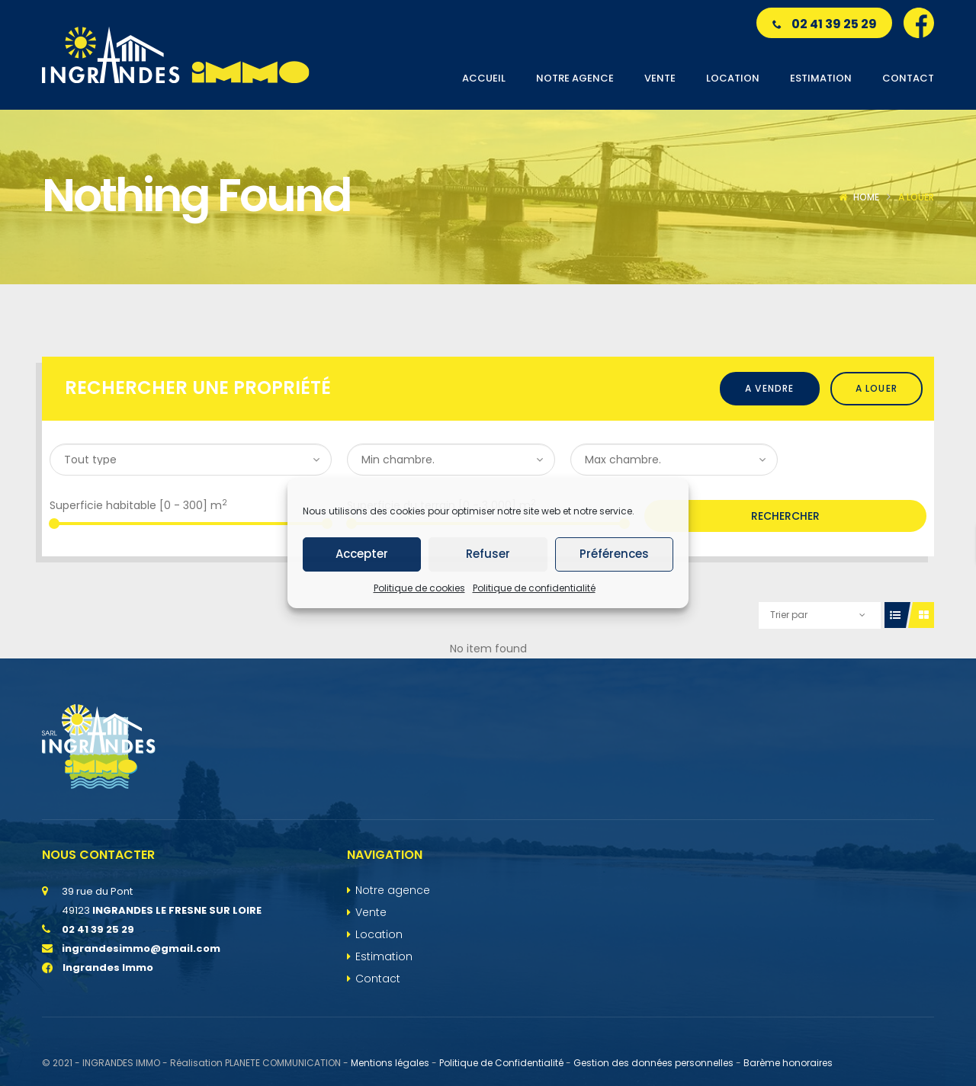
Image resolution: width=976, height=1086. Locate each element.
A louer (876, 388)
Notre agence (392, 890)
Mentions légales (390, 1062)
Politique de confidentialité (534, 587)
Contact (377, 978)
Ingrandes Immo (97, 967)
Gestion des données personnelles (653, 1062)
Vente (371, 912)
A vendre (770, 388)
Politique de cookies (419, 587)
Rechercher (785, 516)
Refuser (488, 554)
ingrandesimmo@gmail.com (141, 948)
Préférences (614, 554)
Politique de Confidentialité (501, 1062)
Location (379, 934)
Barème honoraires (788, 1062)
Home (866, 197)
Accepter (362, 554)
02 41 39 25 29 (824, 24)
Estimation (384, 956)
